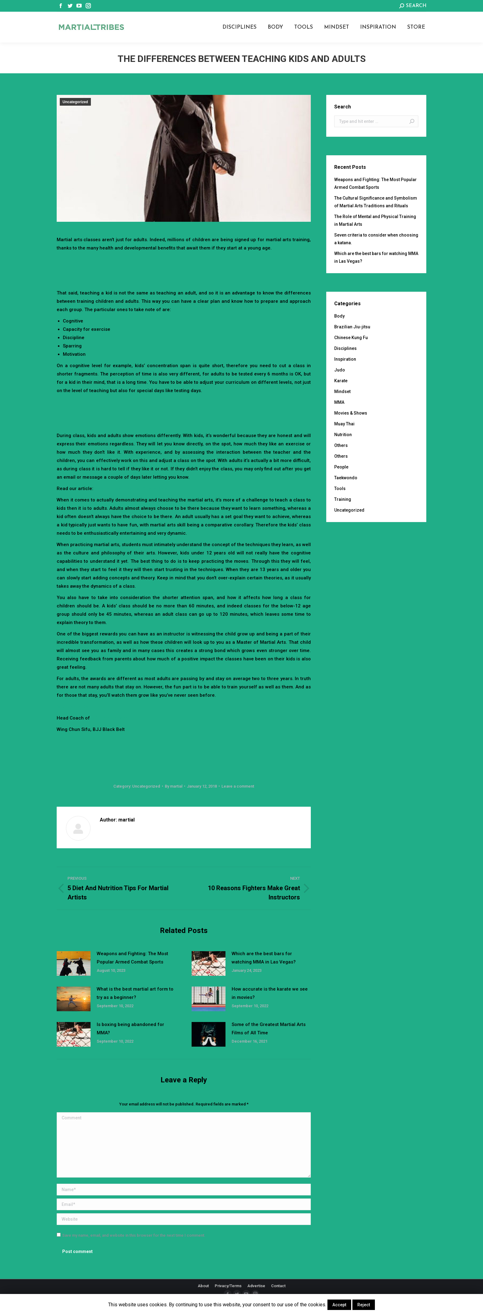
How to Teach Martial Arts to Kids (131, 488)
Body (339, 316)
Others (341, 445)
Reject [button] (363, 1304)
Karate (340, 380)
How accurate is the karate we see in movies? (270, 993)
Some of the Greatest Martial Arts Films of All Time (269, 1029)
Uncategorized (75, 102)
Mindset (342, 391)
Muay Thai (344, 423)
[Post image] (74, 963)
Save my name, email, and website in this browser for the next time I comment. (133, 1235)
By (173, 786)
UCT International (110, 718)
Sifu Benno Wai (73, 706)
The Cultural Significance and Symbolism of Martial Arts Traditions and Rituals (375, 202)
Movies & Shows (350, 413)
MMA (339, 402)
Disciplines (345, 348)
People (341, 466)
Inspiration (345, 359)
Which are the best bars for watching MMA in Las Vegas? (264, 958)
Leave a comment (237, 786)
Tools (340, 488)
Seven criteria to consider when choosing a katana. (376, 239)
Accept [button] (339, 1304)
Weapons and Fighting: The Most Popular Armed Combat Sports (132, 958)
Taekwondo (345, 477)
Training (342, 499)
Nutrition (343, 434)
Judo (339, 369)
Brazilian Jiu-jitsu (352, 326)
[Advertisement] (184, 269)
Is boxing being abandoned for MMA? (130, 1029)
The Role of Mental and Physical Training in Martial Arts (375, 220)
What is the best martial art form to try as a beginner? (135, 993)
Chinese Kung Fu (351, 337)
